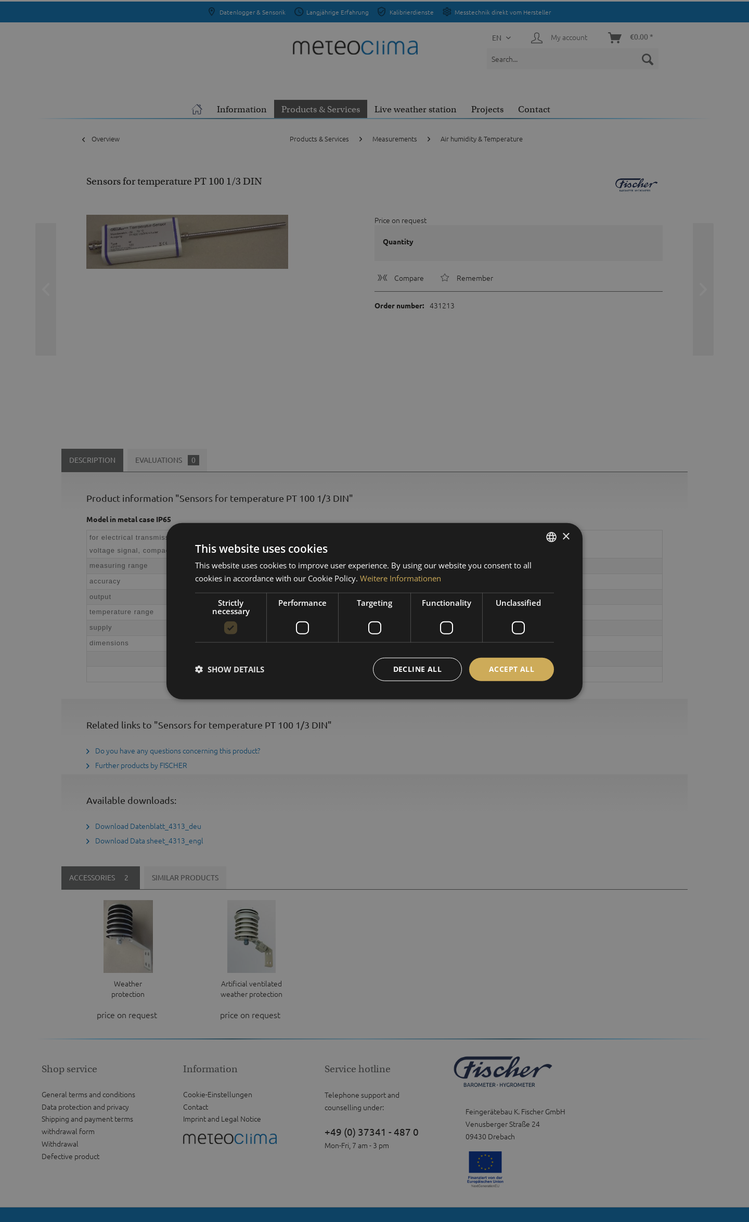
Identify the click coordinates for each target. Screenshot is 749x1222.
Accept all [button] (511, 669)
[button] (229, 669)
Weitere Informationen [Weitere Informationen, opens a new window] (400, 578)
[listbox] (551, 537)
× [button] (566, 536)
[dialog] (374, 611)
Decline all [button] (417, 669)
